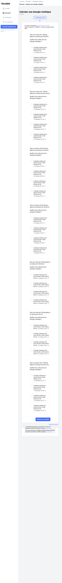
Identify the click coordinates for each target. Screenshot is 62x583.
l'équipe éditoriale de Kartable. (43, 25)
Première (28, 1)
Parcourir (7, 13)
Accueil (6, 8)
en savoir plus (48, 428)
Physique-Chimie (38, 1)
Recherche (7, 17)
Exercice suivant (53, 424)
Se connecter (8, 22)
